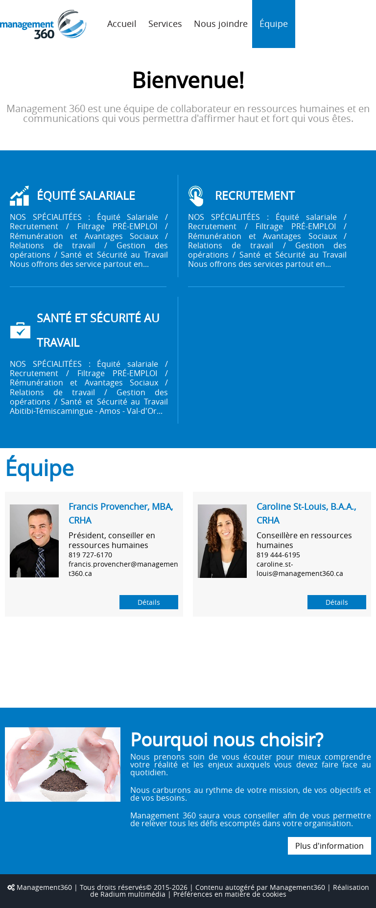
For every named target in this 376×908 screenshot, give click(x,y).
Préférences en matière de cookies (229, 894)
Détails (149, 602)
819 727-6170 (90, 554)
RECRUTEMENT (255, 195)
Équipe (273, 23)
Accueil (122, 23)
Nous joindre (221, 23)
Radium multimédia (132, 894)
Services (165, 23)
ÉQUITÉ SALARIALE (86, 195)
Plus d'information (329, 845)
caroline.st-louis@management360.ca (300, 568)
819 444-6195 (278, 554)
